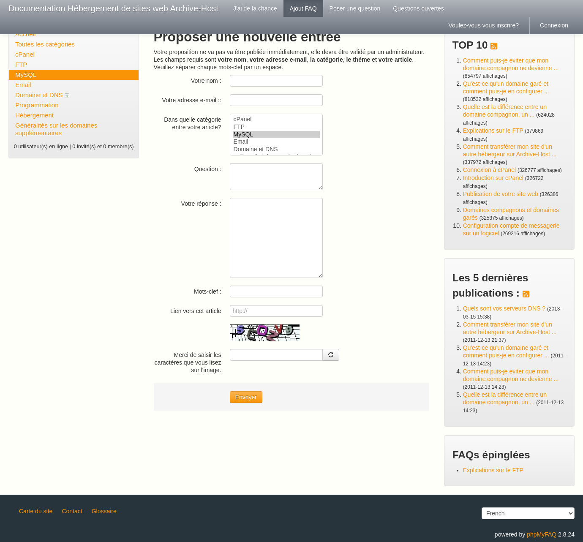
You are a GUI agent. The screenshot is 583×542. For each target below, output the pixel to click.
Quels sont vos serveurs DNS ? (504, 308)
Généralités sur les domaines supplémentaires (56, 129)
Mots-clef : (207, 291)
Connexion (554, 25)
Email (23, 84)
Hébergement (34, 115)
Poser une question (355, 8)
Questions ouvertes (418, 8)
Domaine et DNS (42, 94)
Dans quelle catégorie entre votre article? (192, 123)
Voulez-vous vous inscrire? (484, 25)
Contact (72, 511)
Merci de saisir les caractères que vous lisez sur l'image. (188, 362)
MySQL (25, 74)
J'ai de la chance (255, 8)
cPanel (25, 54)
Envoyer (246, 397)
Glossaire (104, 511)
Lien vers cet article (195, 311)
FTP (21, 64)
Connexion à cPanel (489, 169)
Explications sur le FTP (493, 130)
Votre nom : (206, 80)
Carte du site (35, 511)
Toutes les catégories (45, 44)
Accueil (25, 34)
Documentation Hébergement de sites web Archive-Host (113, 8)
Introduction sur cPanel (493, 177)
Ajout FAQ (303, 8)
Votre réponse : (201, 203)
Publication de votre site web (500, 194)
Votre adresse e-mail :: (191, 100)
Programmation (37, 105)
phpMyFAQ (541, 534)
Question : (207, 169)
